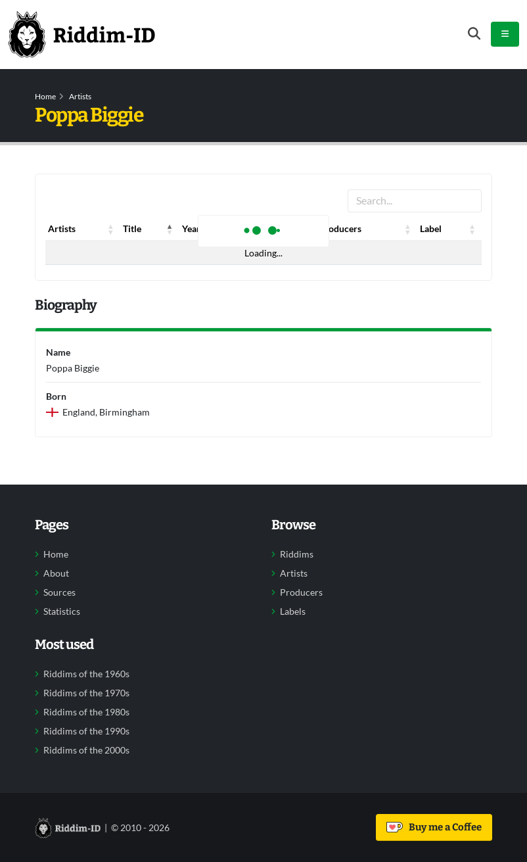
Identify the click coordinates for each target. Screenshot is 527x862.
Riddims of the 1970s (86, 693)
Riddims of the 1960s (86, 674)
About (56, 573)
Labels (293, 611)
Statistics (61, 611)
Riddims (296, 554)
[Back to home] (81, 34)
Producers (301, 592)
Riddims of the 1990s (86, 731)
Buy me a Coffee (434, 827)
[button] (111, 228)
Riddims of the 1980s (86, 712)
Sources (59, 592)
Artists (80, 96)
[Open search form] (474, 34)
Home (45, 96)
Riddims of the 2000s (86, 750)
